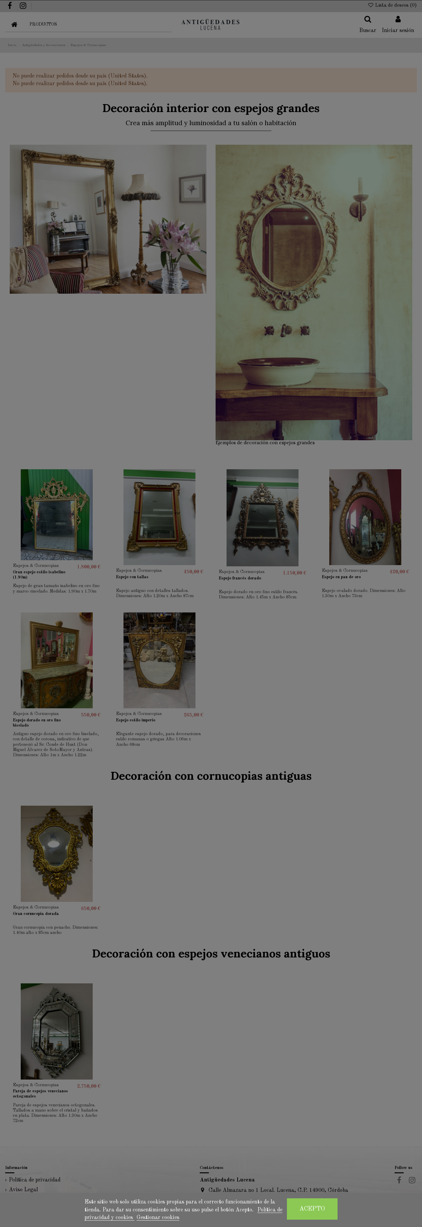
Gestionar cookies (158, 1217)
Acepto (312, 1209)
